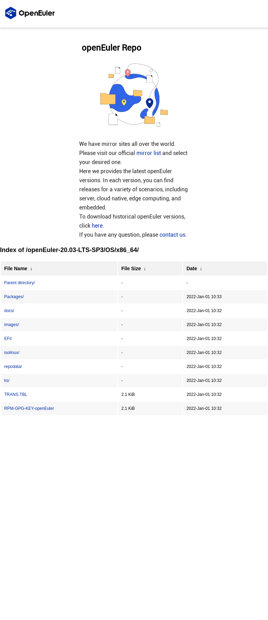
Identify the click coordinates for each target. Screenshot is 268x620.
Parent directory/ (19, 282)
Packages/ (14, 296)
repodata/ (13, 366)
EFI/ (8, 338)
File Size (131, 268)
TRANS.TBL (15, 394)
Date (191, 268)
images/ (11, 324)
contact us (172, 234)
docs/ (9, 310)
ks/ (6, 380)
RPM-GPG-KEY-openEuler (29, 408)
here (97, 225)
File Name (15, 268)
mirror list (148, 153)
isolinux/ (11, 352)
